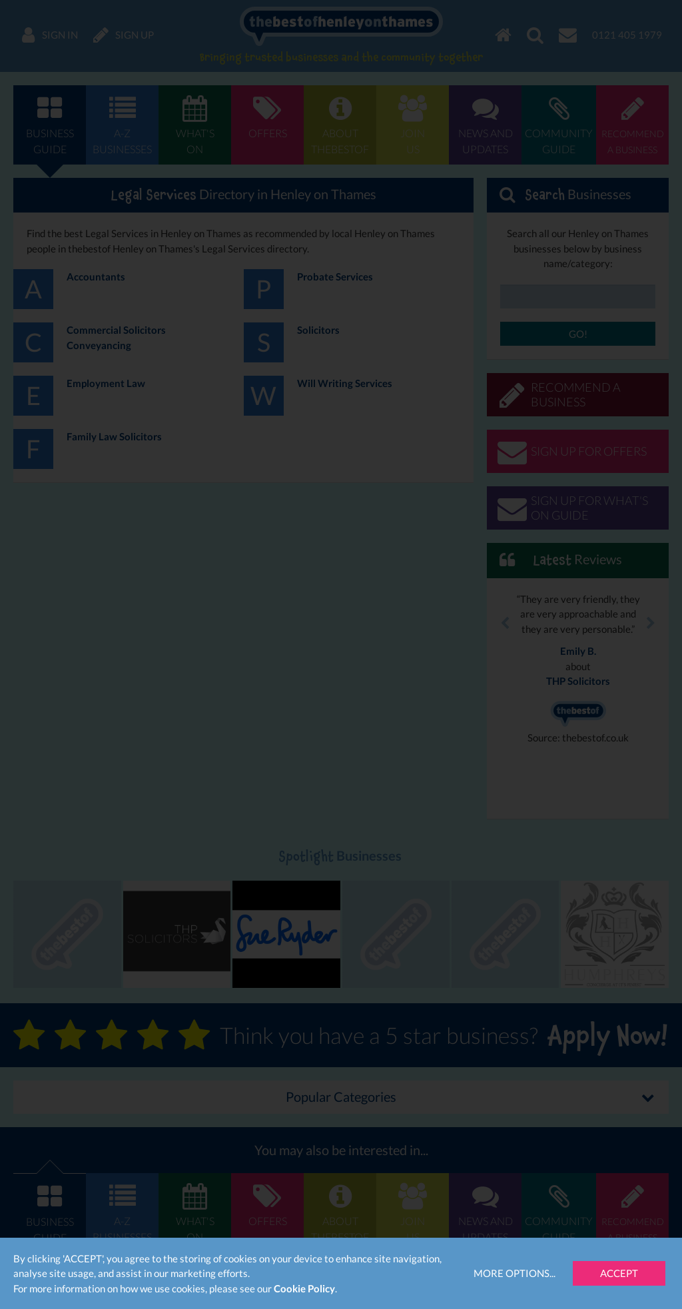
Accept (619, 1273)
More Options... (514, 1273)
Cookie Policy (304, 1288)
